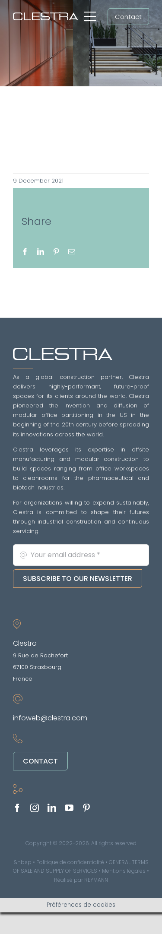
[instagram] (34, 808)
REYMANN (96, 880)
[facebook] (17, 808)
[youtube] (69, 808)
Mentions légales (124, 870)
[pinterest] (86, 808)
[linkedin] (52, 808)
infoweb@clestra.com (50, 718)
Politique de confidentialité (70, 862)
